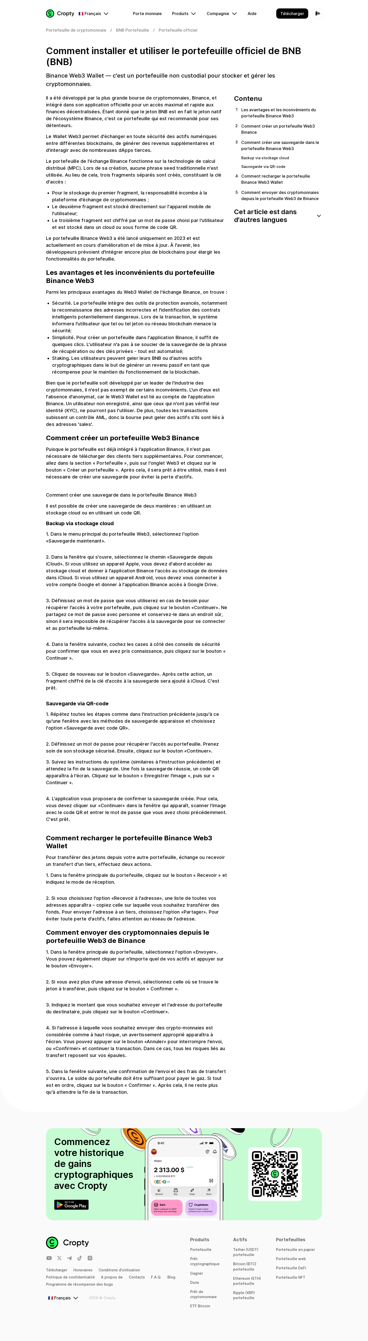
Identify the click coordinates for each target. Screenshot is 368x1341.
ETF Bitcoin (200, 1306)
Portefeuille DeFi (291, 1268)
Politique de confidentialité (70, 1277)
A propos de (112, 1277)
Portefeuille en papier (295, 1249)
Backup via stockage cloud (265, 158)
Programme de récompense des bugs (79, 1284)
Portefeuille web (291, 1259)
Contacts (137, 1277)
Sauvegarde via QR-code (263, 166)
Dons (194, 1282)
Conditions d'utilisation (119, 1270)
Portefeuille (200, 1249)
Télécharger (56, 1270)
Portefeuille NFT (290, 1277)
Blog (171, 1277)
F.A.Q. (156, 1277)
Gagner (196, 1273)
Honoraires (83, 1270)
